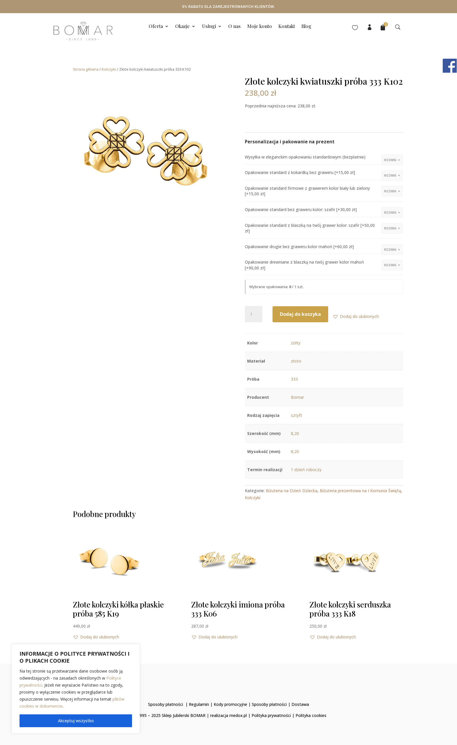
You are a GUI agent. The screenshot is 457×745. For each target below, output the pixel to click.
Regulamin (199, 704)
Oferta (156, 26)
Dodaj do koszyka (300, 314)
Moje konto (259, 26)
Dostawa (300, 704)
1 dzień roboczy (306, 469)
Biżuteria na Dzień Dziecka (291, 490)
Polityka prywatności (271, 715)
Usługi (209, 26)
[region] (76, 688)
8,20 (295, 433)
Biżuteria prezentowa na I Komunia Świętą (360, 490)
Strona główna (86, 69)
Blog (306, 26)
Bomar (297, 397)
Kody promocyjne (230, 704)
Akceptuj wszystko (76, 720)
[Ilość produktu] (253, 314)
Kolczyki (109, 69)
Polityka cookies (311, 715)
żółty (295, 343)
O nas (234, 26)
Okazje (182, 26)
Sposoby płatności (165, 704)
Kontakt (286, 26)
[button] (356, 316)
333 (294, 379)
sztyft (296, 415)
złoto (296, 361)
